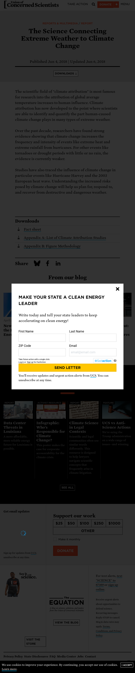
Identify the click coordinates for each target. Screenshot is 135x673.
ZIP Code (42, 350)
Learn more (9, 669)
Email (92, 350)
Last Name (92, 336)
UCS (93, 375)
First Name (42, 336)
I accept (127, 665)
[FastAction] (102, 360)
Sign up (30, 362)
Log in (21, 362)
